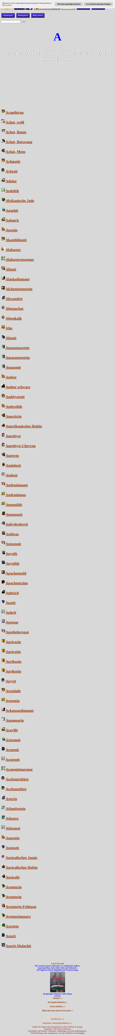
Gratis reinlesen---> (57, 1006)
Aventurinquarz (18, 916)
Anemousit (14, 514)
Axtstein (12, 926)
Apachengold (16, 573)
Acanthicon (15, 112)
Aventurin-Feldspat (21, 906)
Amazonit (13, 367)
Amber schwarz (18, 387)
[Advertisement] (57, 83)
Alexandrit (14, 299)
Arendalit (13, 691)
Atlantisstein (15, 808)
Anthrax (12, 534)
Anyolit (11, 554)
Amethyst (13, 436)
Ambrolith (14, 406)
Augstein (12, 838)
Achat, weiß (15, 122)
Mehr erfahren (7, 5)
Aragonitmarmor (19, 769)
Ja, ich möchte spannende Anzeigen (98, 4)
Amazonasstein (17, 348)
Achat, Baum (16, 132)
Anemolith (14, 504)
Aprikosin (13, 661)
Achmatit (13, 161)
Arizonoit (13, 740)
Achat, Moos (15, 151)
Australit (13, 877)
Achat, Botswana (19, 142)
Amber (11, 377)
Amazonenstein (18, 357)
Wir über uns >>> (57, 1019)
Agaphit (12, 210)
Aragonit (13, 759)
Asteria (11, 799)
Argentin (13, 701)
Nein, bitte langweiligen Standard (68, 4)
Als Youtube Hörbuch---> (57, 1002)
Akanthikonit (16, 240)
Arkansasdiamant (20, 710)
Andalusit (13, 465)
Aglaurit (12, 220)
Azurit (11, 936)
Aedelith (12, 191)
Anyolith (12, 563)
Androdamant (17, 485)
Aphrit (11, 612)
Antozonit (13, 544)
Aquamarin (15, 720)
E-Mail (80, 1027)
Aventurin (13, 897)
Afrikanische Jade (20, 201)
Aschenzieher (16, 789)
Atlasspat (13, 828)
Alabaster (13, 250)
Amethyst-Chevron (21, 446)
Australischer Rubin (22, 867)
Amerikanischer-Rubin (24, 426)
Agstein (11, 230)
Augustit (12, 848)
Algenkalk (14, 318)
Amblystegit (15, 397)
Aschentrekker (17, 779)
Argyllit (12, 730)
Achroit (12, 171)
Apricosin (13, 642)
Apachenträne (17, 583)
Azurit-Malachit (18, 946)
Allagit (11, 269)
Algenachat (14, 308)
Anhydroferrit (17, 524)
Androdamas (16, 495)
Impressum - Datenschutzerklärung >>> (57, 1023)
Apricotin (13, 652)
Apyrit (11, 681)
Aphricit (12, 593)
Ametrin (12, 455)
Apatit (11, 603)
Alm (9, 328)
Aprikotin (13, 671)
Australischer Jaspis (21, 857)
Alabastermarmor (20, 259)
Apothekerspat (17, 632)
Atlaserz (12, 818)
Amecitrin (14, 416)
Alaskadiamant (18, 279)
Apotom (12, 622)
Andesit (12, 475)
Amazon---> (57, 998)
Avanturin (14, 887)
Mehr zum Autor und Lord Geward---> (57, 1010)
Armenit (12, 750)
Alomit (11, 338)
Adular (11, 181)
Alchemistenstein (19, 289)
